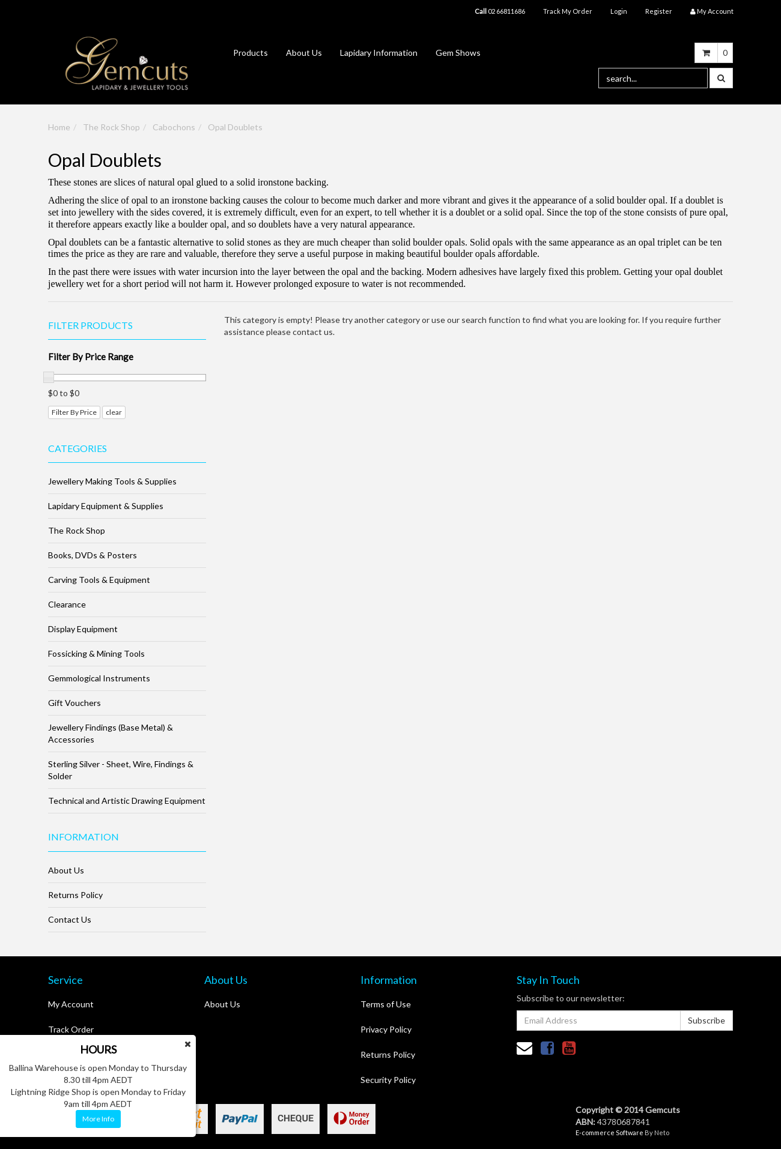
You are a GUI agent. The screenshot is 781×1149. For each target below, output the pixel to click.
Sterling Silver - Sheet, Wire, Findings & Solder (120, 770)
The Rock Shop (111, 127)
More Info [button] (98, 1118)
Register (658, 11)
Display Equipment (83, 629)
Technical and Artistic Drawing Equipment (126, 800)
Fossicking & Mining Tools (96, 653)
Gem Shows (458, 52)
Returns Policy (75, 895)
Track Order (71, 1029)
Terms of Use (385, 1004)
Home (59, 127)
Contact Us (69, 919)
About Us (304, 52)
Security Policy (388, 1080)
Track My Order (567, 11)
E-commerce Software (609, 1132)
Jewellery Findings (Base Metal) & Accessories (110, 733)
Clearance (67, 604)
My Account (71, 1004)
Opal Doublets (235, 127)
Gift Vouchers (74, 703)
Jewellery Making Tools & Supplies (112, 481)
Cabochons (174, 127)
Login (618, 11)
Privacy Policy (386, 1029)
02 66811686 (500, 11)
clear (114, 412)
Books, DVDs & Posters (92, 555)
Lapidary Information (379, 52)
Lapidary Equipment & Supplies (105, 506)
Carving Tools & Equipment (99, 579)
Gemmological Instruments (99, 678)
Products (250, 52)
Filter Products (90, 325)
